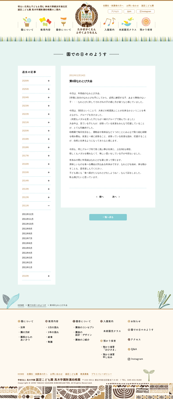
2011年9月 (27, 229)
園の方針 (25, 332)
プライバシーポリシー (101, 374)
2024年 (25, 97)
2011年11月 (28, 219)
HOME (21, 305)
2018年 (25, 147)
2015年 (25, 172)
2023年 (25, 106)
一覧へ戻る (108, 217)
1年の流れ (53, 332)
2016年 (25, 164)
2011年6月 (27, 243)
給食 (50, 337)
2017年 (25, 156)
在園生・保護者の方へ (113, 6)
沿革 (23, 327)
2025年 (25, 89)
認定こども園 (147, 6)
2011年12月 (28, 214)
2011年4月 (27, 253)
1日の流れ (53, 327)
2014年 (25, 180)
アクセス (115, 11)
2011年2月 (27, 262)
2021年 (25, 122)
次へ (116, 197)
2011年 (25, 205)
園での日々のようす (37, 305)
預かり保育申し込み (109, 355)
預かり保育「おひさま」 (110, 348)
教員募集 (84, 374)
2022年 (25, 114)
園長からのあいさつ (26, 338)
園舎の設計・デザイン (83, 333)
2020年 (25, 131)
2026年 (25, 81)
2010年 (25, 276)
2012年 (25, 197)
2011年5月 (27, 248)
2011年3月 (27, 258)
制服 (50, 342)
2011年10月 (28, 224)
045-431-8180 (134, 380)
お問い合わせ (132, 6)
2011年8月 (27, 233)
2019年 (25, 139)
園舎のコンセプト (84, 327)
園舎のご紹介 (82, 340)
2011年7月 (27, 238)
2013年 (25, 189)
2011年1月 (27, 267)
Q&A (129, 11)
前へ (100, 197)
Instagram (145, 11)
